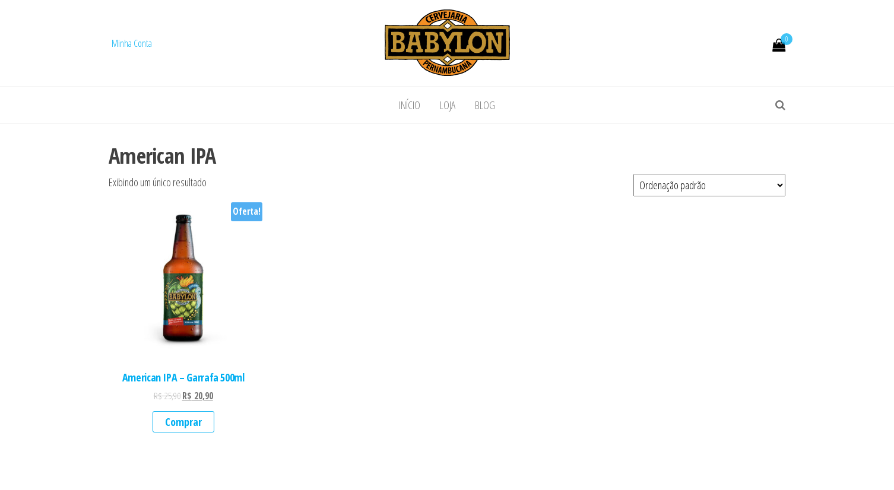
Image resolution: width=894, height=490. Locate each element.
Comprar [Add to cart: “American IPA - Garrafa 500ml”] (183, 422)
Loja (447, 105)
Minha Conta (132, 43)
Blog (485, 105)
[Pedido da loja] (709, 185)
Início (409, 105)
